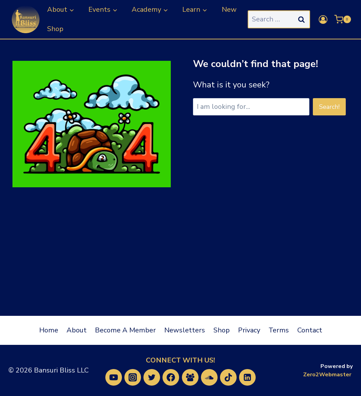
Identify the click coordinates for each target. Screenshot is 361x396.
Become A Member (125, 330)
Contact (309, 330)
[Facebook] (170, 377)
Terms (278, 330)
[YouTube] (113, 377)
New (229, 9)
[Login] (323, 19)
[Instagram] (132, 377)
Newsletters (184, 330)
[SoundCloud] (209, 377)
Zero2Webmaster (327, 374)
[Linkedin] (247, 377)
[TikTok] (228, 377)
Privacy (249, 330)
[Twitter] (151, 377)
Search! (329, 107)
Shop (55, 29)
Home (48, 330)
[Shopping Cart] (343, 19)
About (77, 330)
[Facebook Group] (190, 377)
